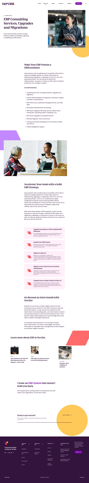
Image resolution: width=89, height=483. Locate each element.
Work (39, 3)
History (23, 457)
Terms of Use (82, 477)
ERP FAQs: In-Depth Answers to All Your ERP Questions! (40, 359)
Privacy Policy (7, 477)
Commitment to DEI (25, 453)
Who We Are (24, 444)
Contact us (78, 452)
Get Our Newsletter (50, 464)
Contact (78, 3)
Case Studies (37, 449)
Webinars (49, 455)
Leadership (24, 449)
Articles (49, 447)
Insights (62, 3)
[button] (86, 3)
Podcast (49, 451)
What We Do (8, 15)
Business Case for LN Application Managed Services (65, 450)
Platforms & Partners (37, 453)
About (54, 3)
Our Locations (24, 461)
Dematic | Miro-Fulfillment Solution (64, 365)
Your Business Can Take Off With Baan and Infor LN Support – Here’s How (19, 360)
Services (46, 3)
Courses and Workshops (50, 459)
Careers (69, 3)
